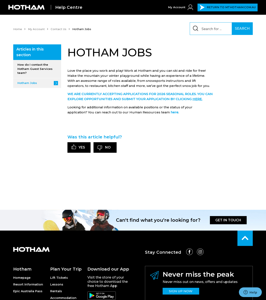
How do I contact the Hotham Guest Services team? (35, 68)
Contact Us (58, 29)
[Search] (213, 28)
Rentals (56, 291)
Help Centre (68, 7)
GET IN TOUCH (228, 220)
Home (17, 29)
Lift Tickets (59, 278)
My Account (36, 29)
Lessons (56, 284)
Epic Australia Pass (27, 291)
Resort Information (28, 284)
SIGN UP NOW (180, 291)
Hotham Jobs (27, 83)
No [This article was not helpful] (108, 147)
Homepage (21, 278)
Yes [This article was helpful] (82, 147)
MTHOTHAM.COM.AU (228, 7)
